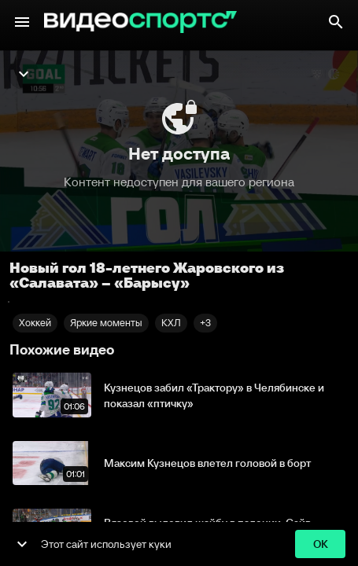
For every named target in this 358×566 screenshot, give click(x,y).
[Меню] (22, 22)
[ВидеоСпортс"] (140, 22)
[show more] (22, 544)
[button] (205, 323)
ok (320, 544)
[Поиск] (336, 22)
